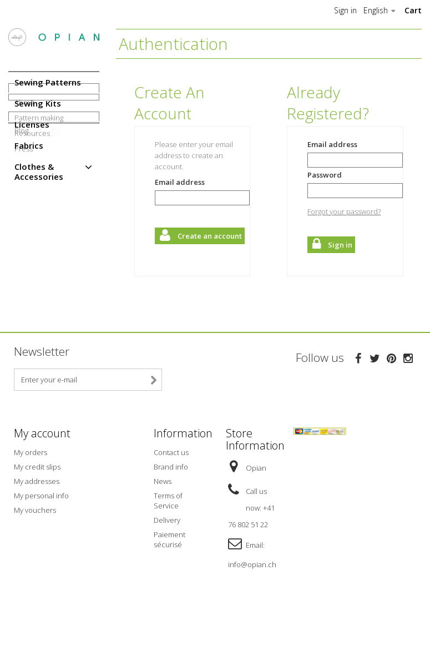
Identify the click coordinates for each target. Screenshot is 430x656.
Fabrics (28, 145)
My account (42, 474)
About (24, 216)
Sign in (345, 11)
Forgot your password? (344, 211)
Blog (21, 300)
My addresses (36, 522)
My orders (30, 493)
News (162, 522)
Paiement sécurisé (169, 581)
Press (23, 263)
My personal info (41, 537)
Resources (32, 248)
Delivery (167, 561)
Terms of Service (168, 542)
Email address (180, 182)
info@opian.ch (252, 605)
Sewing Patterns (47, 82)
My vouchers (35, 551)
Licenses (31, 124)
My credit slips (37, 508)
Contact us (171, 493)
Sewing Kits (37, 103)
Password (324, 175)
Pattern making (38, 232)
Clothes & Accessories (38, 171)
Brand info (171, 508)
